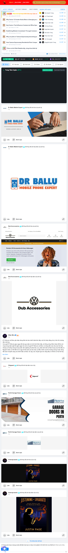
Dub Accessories (13, 226)
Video (37, 64)
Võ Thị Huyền (48, 39)
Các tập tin (59, 64)
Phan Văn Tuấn (49, 36)
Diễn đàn (14, 53)
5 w (9, 109)
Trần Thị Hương (49, 19)
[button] (49, 2)
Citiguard (11, 365)
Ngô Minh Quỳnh (49, 29)
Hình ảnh (26, 64)
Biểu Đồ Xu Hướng (47, 70)
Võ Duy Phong (48, 26)
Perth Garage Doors (14, 393)
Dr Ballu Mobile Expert (15, 107)
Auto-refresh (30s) (52, 53)
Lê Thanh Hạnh (49, 16)
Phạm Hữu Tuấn (49, 22)
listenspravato (13, 459)
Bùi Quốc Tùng (49, 32)
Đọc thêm (5, 354)
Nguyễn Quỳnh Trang (50, 42)
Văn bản (15, 64)
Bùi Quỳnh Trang (49, 13)
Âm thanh (47, 64)
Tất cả (5, 64)
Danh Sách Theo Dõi (59, 70)
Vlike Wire (11, 335)
